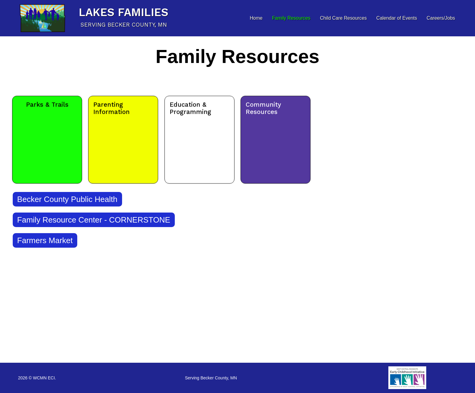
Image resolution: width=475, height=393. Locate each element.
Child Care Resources (343, 18)
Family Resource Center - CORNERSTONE (93, 219)
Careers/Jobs (441, 18)
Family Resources (291, 18)
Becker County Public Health (67, 199)
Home (256, 18)
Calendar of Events (396, 18)
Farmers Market (45, 240)
